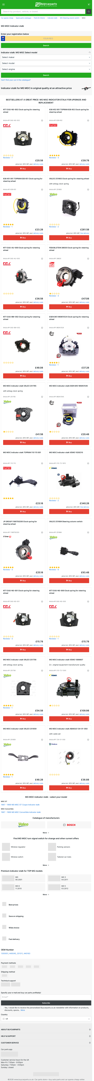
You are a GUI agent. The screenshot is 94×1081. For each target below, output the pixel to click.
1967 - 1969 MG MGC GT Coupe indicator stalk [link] (20, 805)
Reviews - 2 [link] (54, 227)
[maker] (46, 57)
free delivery (84, 233)
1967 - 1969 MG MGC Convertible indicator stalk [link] (21, 812)
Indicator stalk (52, 18)
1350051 (4, 953)
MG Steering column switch (69, 18)
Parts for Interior (39, 18)
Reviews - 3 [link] (54, 158)
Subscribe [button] (46, 1003)
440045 (12, 953)
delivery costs (38, 164)
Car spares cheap (7, 18)
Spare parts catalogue (23, 18)
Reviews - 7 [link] (8, 158)
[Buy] (23, 168)
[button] (88, 11)
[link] (88, 4)
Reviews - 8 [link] (54, 569)
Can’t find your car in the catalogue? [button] (16, 80)
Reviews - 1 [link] (7, 227)
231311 (20, 953)
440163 (27, 953)
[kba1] (48, 38)
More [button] (23, 1010)
